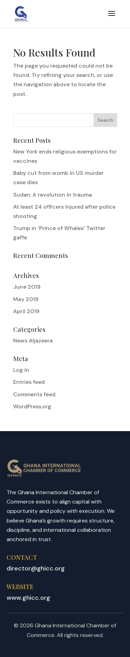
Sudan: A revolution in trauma (52, 194)
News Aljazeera (33, 340)
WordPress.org (32, 406)
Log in (21, 370)
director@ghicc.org (36, 568)
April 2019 (26, 311)
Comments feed (34, 394)
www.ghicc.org (28, 598)
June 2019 (27, 286)
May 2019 (25, 299)
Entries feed (29, 382)
